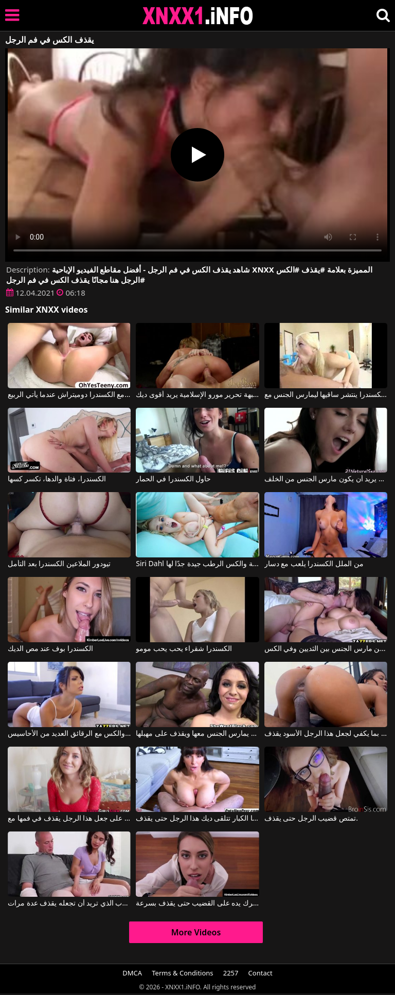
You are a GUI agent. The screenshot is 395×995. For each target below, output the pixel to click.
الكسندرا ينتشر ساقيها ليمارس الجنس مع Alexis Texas (325, 395)
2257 (231, 973)
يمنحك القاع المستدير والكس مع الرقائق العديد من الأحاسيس (69, 734)
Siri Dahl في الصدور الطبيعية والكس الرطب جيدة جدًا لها (197, 564)
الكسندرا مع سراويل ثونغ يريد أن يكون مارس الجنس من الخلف (325, 479)
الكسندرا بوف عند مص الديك (50, 649)
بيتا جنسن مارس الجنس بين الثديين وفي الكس (325, 649)
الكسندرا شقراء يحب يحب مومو (184, 649)
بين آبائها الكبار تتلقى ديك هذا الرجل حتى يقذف (197, 819)
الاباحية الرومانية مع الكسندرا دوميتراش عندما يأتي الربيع (69, 395)
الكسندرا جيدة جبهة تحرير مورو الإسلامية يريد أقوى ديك (197, 395)
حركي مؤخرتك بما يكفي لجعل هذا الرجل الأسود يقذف (325, 734)
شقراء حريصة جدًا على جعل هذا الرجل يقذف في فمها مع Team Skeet (69, 819)
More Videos (196, 932)
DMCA (132, 973)
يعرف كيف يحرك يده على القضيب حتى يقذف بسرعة (197, 903)
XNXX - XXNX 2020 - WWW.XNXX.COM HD (198, 16)
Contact (260, 973)
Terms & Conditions (182, 973)
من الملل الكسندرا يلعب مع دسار (314, 564)
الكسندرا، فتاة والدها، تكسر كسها (57, 479)
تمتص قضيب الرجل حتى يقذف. (311, 819)
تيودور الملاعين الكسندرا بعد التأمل (59, 564)
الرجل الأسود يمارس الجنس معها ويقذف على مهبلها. (197, 734)
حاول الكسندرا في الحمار (173, 479)
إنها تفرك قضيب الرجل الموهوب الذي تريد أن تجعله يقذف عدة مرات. (69, 903)
